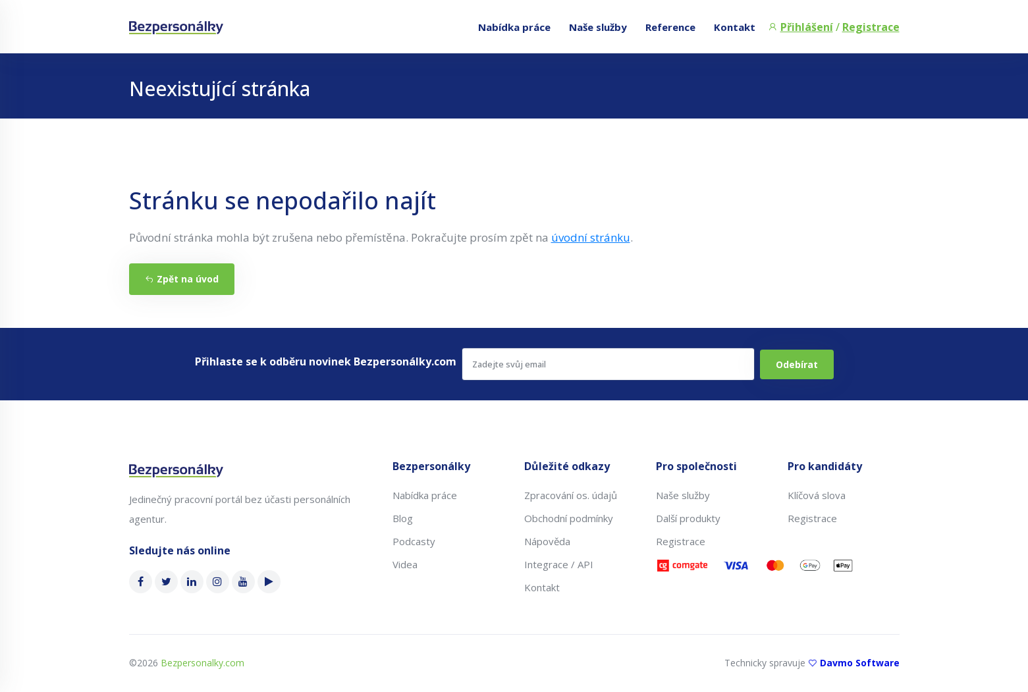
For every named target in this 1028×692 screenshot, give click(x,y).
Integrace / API (558, 564)
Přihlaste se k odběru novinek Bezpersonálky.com (325, 361)
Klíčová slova (817, 495)
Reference (670, 27)
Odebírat (797, 364)
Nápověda (547, 541)
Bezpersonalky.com (202, 662)
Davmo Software (860, 662)
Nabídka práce (514, 27)
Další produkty (688, 518)
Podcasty (413, 541)
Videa (405, 564)
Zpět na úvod (182, 279)
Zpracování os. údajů (570, 495)
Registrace (871, 27)
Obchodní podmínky (568, 518)
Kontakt (734, 27)
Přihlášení (806, 27)
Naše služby (598, 27)
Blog (402, 518)
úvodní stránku (590, 237)
